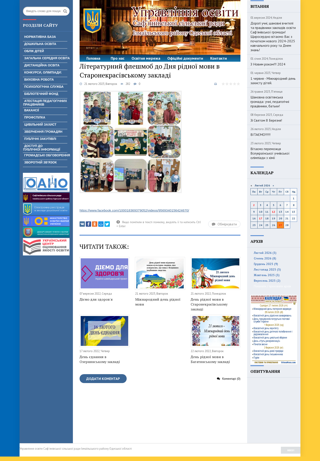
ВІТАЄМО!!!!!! (260, 134)
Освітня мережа (146, 58)
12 (273, 211)
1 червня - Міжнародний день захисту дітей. (273, 80)
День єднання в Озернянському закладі (100, 359)
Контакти (218, 58)
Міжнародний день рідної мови (157, 302)
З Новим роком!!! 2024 (267, 64)
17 (260, 218)
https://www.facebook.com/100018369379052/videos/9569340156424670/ (134, 210)
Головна (93, 58)
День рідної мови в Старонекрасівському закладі (209, 304)
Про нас (117, 58)
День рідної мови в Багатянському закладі (210, 359)
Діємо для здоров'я (96, 299)
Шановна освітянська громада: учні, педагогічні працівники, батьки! (269, 101)
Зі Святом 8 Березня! (266, 120)
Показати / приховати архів (272, 286)
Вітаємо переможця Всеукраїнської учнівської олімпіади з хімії (270, 153)
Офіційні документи (185, 58)
